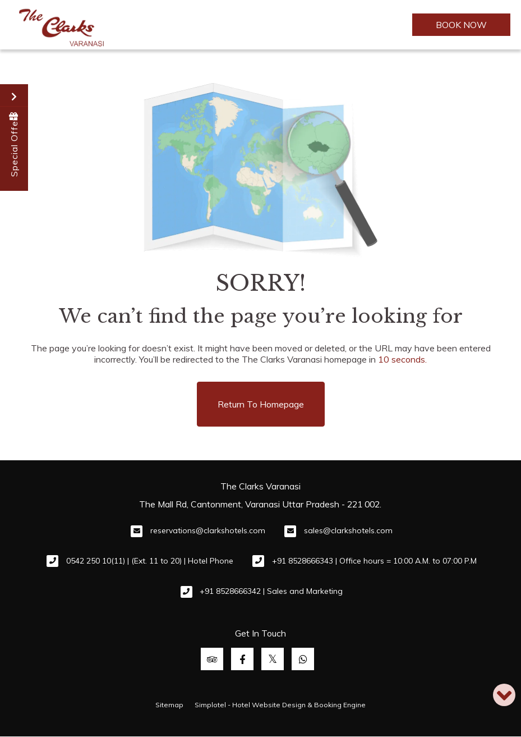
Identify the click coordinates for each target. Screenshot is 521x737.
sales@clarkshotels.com (348, 530)
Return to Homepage (261, 404)
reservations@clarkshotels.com (207, 530)
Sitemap (169, 705)
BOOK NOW (461, 24)
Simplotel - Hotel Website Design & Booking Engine (280, 705)
